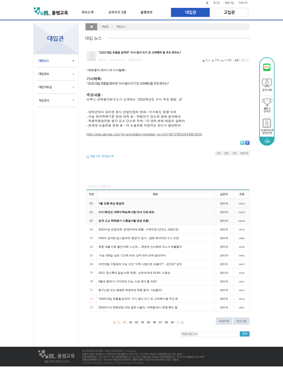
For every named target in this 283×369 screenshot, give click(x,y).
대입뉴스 (44, 60)
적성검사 (44, 100)
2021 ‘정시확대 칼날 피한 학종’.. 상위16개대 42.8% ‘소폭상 (134, 272)
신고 (206, 59)
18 (166, 322)
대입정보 (44, 73)
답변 (226, 153)
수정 (219, 153)
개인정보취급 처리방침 (92, 351)
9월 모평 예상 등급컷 (111, 203)
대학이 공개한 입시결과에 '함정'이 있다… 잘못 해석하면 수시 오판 (138, 238)
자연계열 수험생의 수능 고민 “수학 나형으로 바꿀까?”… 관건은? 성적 (140, 264)
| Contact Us (129, 351)
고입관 (229, 12)
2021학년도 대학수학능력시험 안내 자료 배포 (126, 212)
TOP (267, 141)
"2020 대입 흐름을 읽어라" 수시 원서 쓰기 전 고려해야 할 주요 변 (138, 298)
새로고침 (241, 321)
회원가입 (229, 3)
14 (142, 322)
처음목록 (224, 321)
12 (130, 322)
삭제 (234, 153)
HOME (91, 26)
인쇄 (216, 59)
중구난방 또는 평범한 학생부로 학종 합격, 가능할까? (130, 290)
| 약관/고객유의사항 (112, 351)
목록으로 (244, 153)
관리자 (224, 203)
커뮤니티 (243, 3)
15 (148, 322)
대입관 (190, 12)
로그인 (216, 3)
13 (136, 322)
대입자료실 (45, 87)
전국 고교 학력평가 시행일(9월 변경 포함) (123, 220)
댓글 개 (95, 156)
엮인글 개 (108, 156)
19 (172, 322)
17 (160, 322)
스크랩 (226, 59)
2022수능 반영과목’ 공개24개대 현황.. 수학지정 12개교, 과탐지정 (138, 229)
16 (154, 322)
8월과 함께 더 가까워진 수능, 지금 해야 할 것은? (127, 281)
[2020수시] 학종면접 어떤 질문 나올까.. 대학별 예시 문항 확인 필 (137, 307)
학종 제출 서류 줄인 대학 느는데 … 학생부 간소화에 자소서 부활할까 (140, 246)
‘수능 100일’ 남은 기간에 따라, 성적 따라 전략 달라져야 (132, 255)
